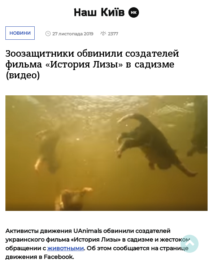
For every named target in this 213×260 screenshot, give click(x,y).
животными (65, 248)
